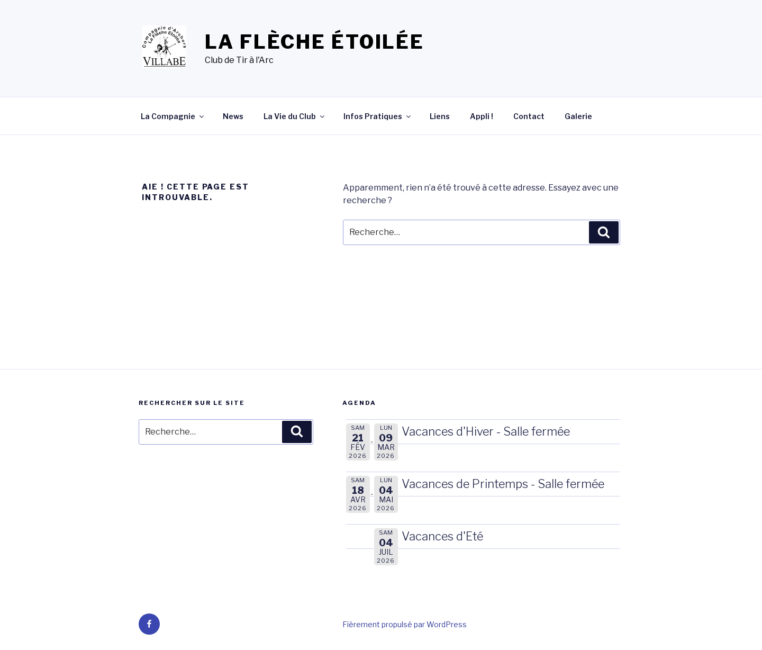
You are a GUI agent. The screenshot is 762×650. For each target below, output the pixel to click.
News (233, 116)
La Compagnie (173, 116)
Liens (440, 116)
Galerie (578, 116)
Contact (529, 116)
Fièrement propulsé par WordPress (404, 624)
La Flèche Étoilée (314, 41)
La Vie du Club (295, 116)
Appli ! (481, 116)
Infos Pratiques (377, 116)
